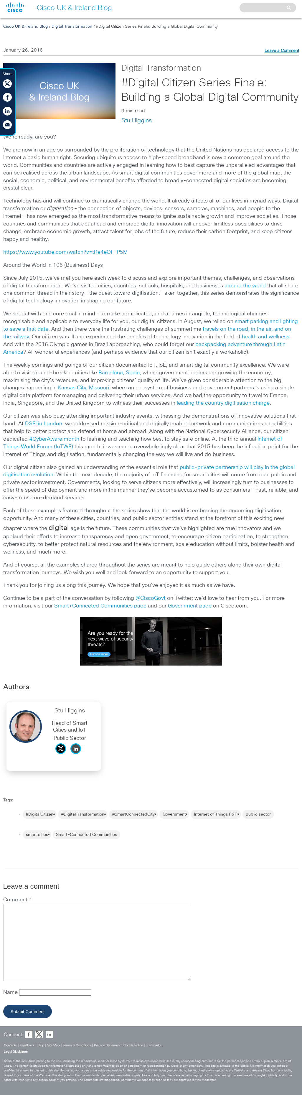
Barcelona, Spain (119, 373)
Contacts (10, 1045)
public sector (258, 814)
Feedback (27, 1045)
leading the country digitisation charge (223, 403)
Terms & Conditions (77, 1045)
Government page (190, 606)
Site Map (53, 1045)
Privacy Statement (107, 1045)
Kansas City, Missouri (83, 388)
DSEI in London (43, 424)
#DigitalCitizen (39, 814)
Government (174, 814)
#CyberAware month (54, 439)
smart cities (37, 835)
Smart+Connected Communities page (100, 606)
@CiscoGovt (151, 598)
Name (11, 992)
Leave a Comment (282, 51)
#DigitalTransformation (82, 814)
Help (40, 1045)
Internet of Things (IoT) (216, 814)
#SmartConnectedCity (133, 814)
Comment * (17, 900)
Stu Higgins (136, 121)
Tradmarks (154, 1045)
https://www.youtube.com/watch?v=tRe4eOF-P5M (65, 252)
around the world (245, 286)
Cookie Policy (133, 1045)
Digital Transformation (72, 26)
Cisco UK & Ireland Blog (25, 26)
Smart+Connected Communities (86, 835)
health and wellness (265, 337)
